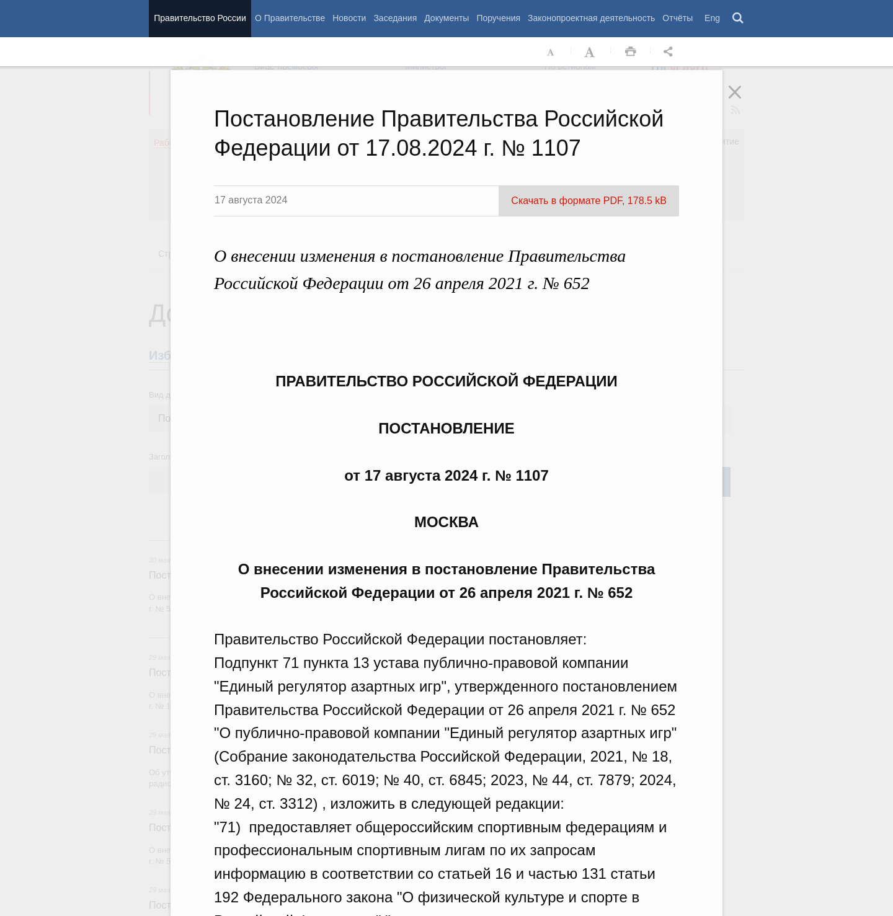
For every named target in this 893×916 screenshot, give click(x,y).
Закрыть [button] (743, 100)
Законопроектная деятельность (591, 18)
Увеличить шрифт (591, 52)
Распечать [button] (631, 52)
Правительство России (200, 18)
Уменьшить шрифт (551, 52)
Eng (712, 18)
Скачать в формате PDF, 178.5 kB (589, 200)
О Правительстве (290, 18)
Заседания (395, 18)
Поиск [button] (738, 18)
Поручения (498, 18)
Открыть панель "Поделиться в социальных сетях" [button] (670, 52)
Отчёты (677, 18)
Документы (446, 18)
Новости (349, 18)
